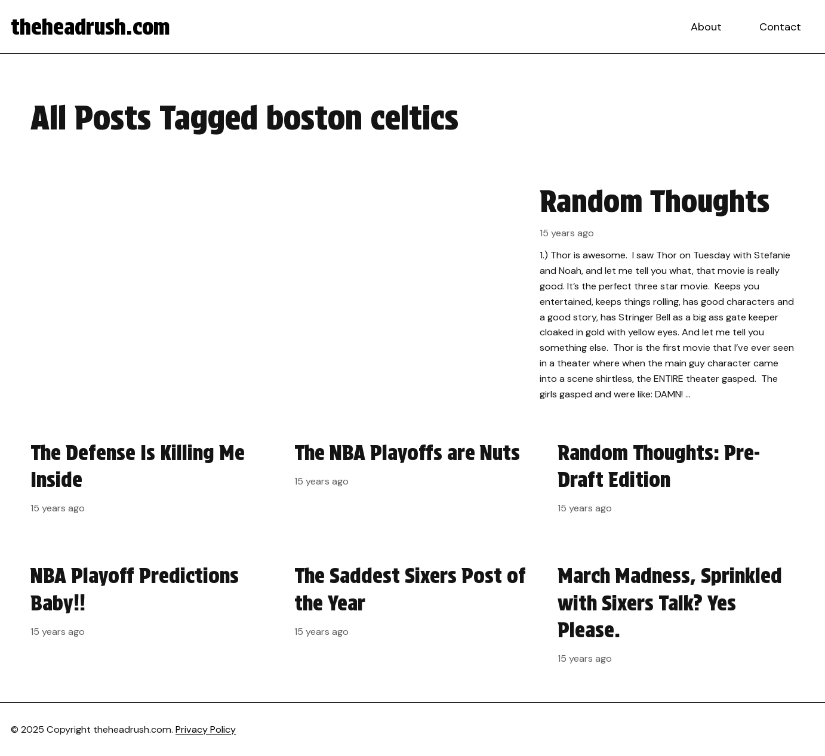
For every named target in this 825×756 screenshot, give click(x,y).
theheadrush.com (90, 27)
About (706, 27)
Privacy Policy (206, 729)
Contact (780, 27)
